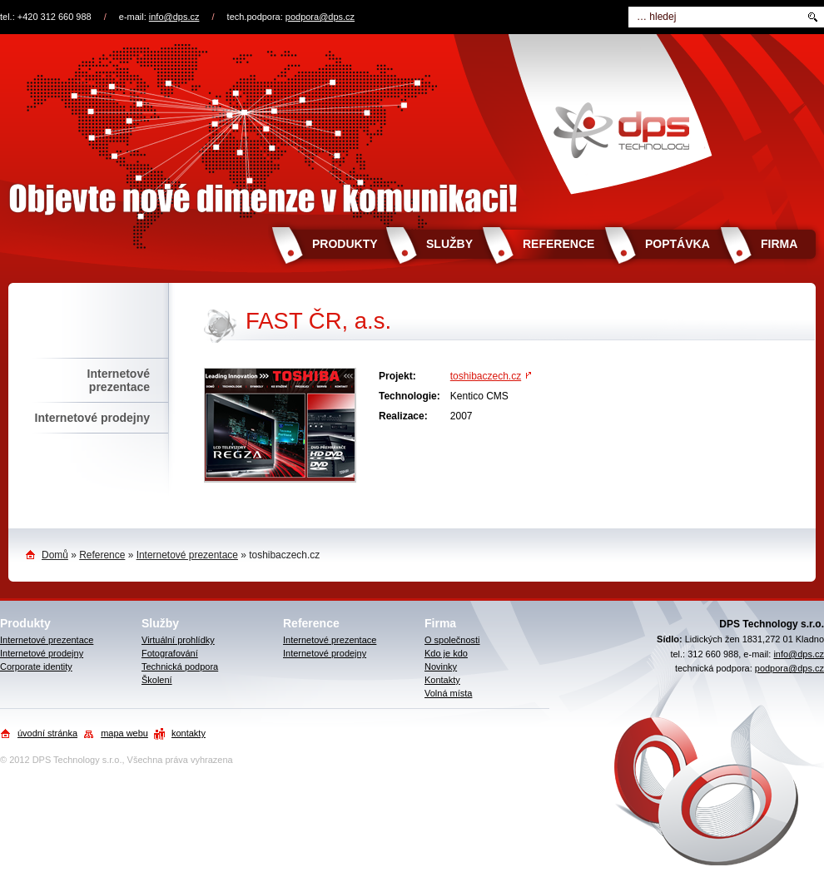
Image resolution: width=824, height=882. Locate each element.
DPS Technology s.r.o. (77, 760)
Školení (156, 680)
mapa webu (124, 733)
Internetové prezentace (118, 380)
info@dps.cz (174, 17)
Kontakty (442, 680)
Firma (779, 243)
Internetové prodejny (92, 417)
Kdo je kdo (446, 653)
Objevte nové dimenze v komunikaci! (412, 127)
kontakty (188, 733)
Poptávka (677, 243)
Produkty (345, 243)
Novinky (440, 666)
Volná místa (448, 693)
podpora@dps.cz (320, 17)
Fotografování (169, 653)
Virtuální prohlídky (178, 640)
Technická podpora (179, 666)
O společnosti (452, 640)
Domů (55, 555)
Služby (449, 243)
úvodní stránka (47, 733)
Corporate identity (36, 666)
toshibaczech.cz (485, 376)
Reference (558, 243)
